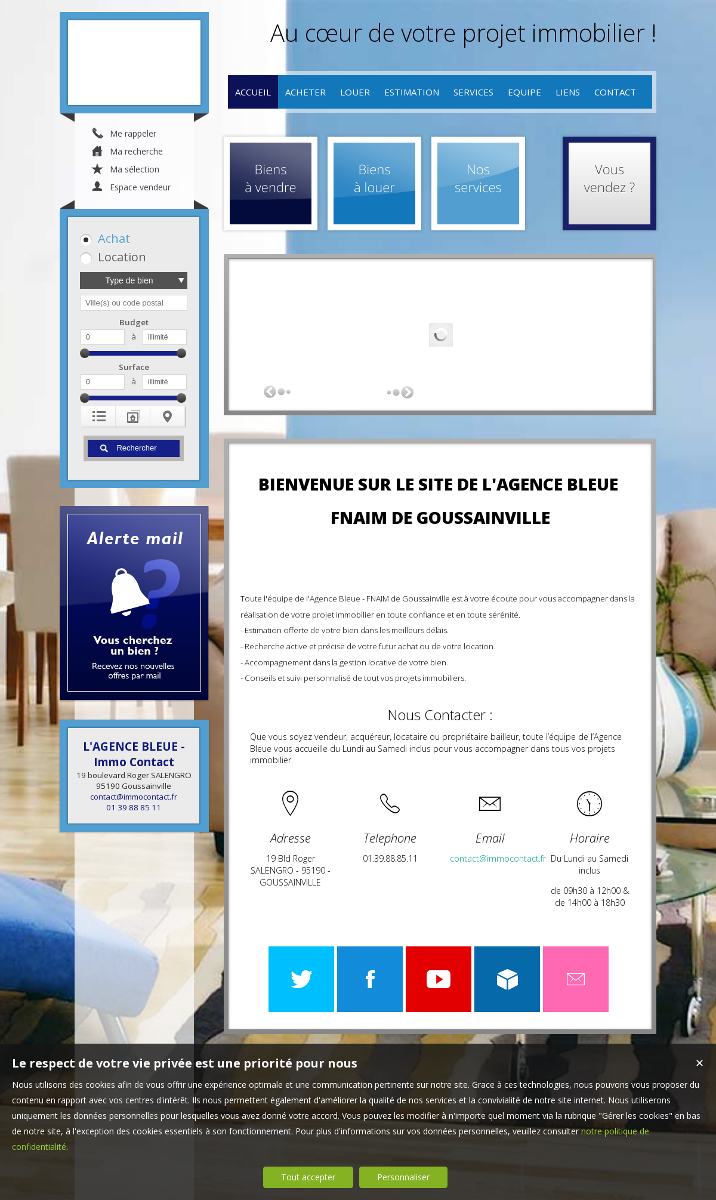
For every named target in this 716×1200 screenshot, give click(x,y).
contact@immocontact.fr (133, 796)
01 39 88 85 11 (133, 807)
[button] (131, 238)
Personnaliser (403, 1177)
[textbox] (133, 303)
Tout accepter (308, 1177)
